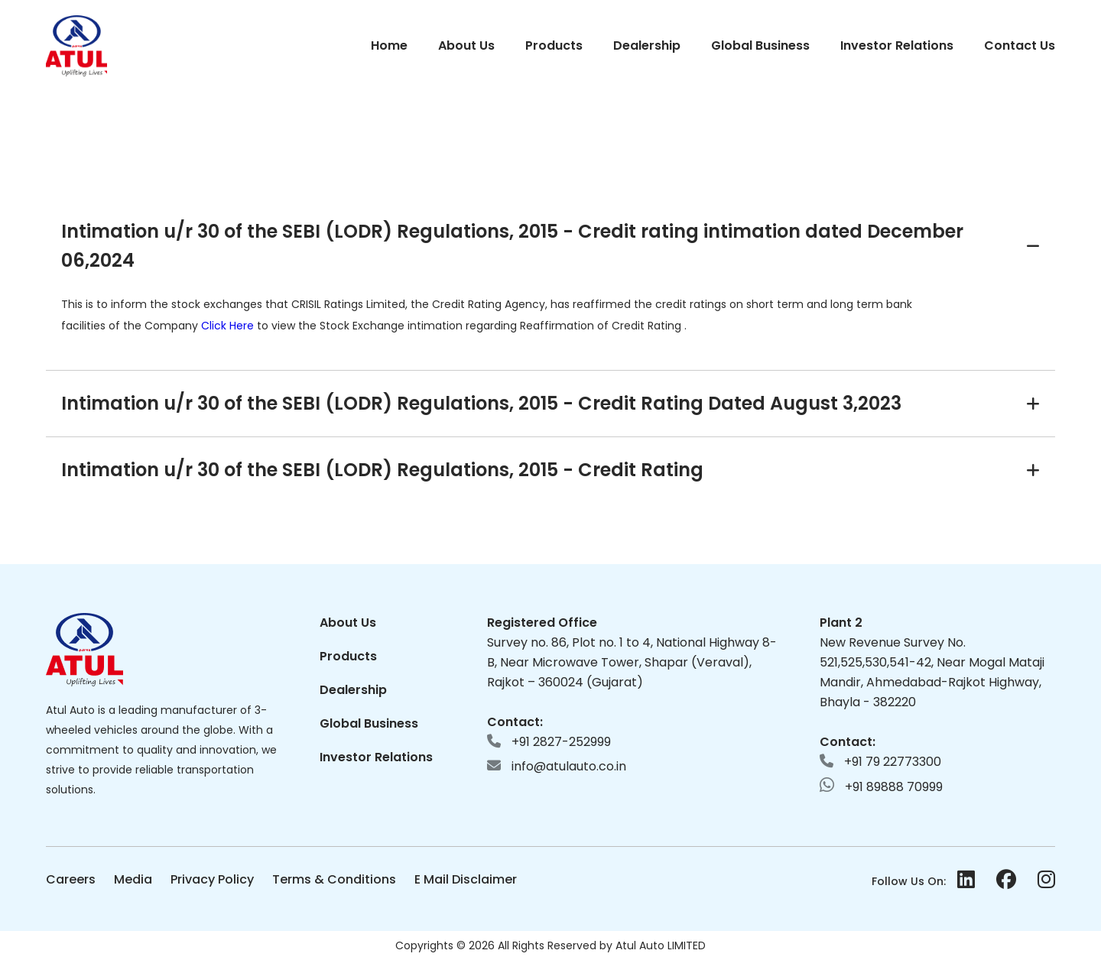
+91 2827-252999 (549, 742)
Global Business (760, 45)
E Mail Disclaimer (465, 879)
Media (133, 879)
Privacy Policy (212, 879)
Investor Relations (896, 45)
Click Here (229, 325)
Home (389, 45)
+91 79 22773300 (880, 761)
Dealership (646, 45)
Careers (71, 879)
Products (554, 45)
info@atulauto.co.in (556, 766)
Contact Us (1019, 45)
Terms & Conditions (334, 879)
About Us (466, 45)
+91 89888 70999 (881, 786)
